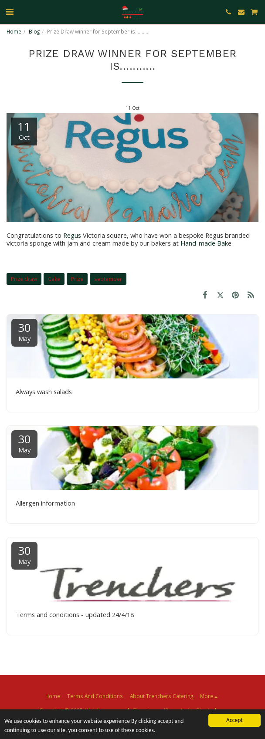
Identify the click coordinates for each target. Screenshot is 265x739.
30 (24, 331)
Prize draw (24, 278)
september (108, 278)
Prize (77, 278)
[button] (9, 11)
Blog (34, 31)
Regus (73, 235)
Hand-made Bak (204, 243)
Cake (54, 278)
